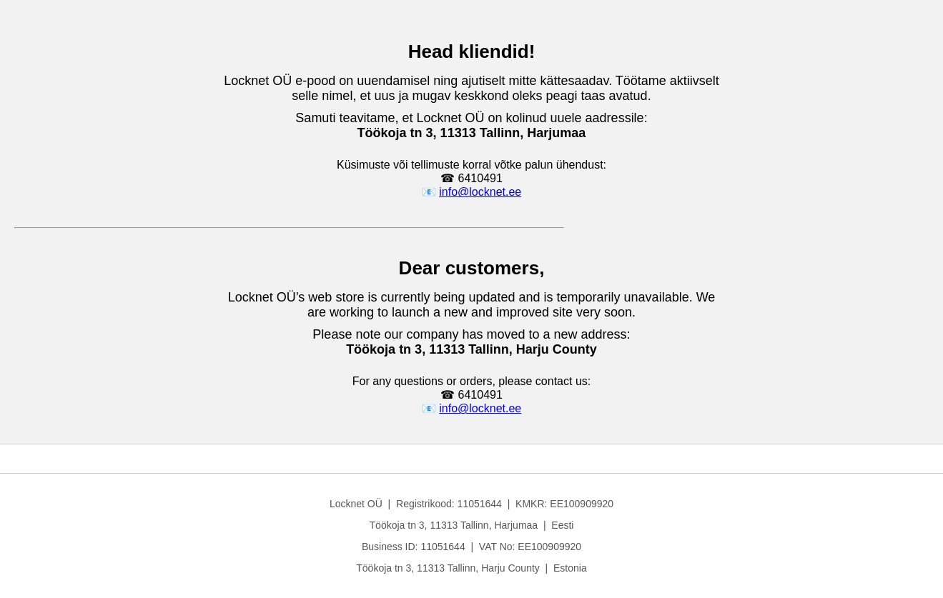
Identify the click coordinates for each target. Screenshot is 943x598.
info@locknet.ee (480, 192)
